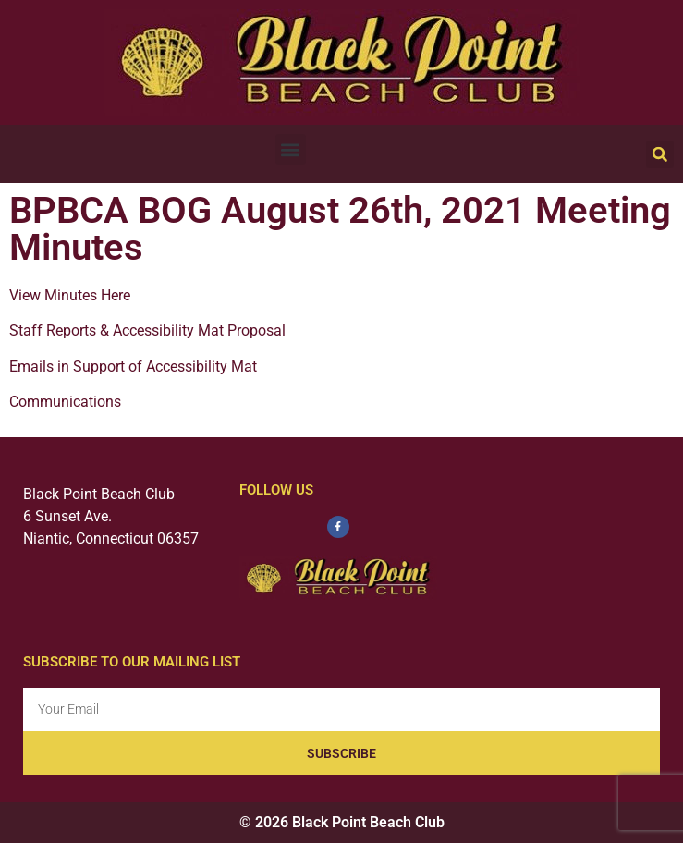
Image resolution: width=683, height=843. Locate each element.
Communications (65, 401)
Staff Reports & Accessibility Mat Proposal (147, 330)
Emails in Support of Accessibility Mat (133, 366)
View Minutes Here (69, 295)
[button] (290, 149)
